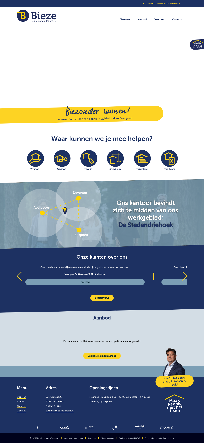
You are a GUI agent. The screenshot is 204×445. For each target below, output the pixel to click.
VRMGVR (136, 438)
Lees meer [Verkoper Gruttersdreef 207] (85, 282)
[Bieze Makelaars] (36, 15)
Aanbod (142, 19)
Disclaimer (92, 438)
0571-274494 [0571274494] (148, 4)
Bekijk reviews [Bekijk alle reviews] (102, 297)
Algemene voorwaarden (73, 438)
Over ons (159, 19)
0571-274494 (53, 406)
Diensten (124, 19)
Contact (177, 19)
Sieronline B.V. (169, 438)
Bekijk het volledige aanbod (102, 356)
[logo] (37, 427)
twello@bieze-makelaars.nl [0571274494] (168, 4)
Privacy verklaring (107, 438)
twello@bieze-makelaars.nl (60, 410)
